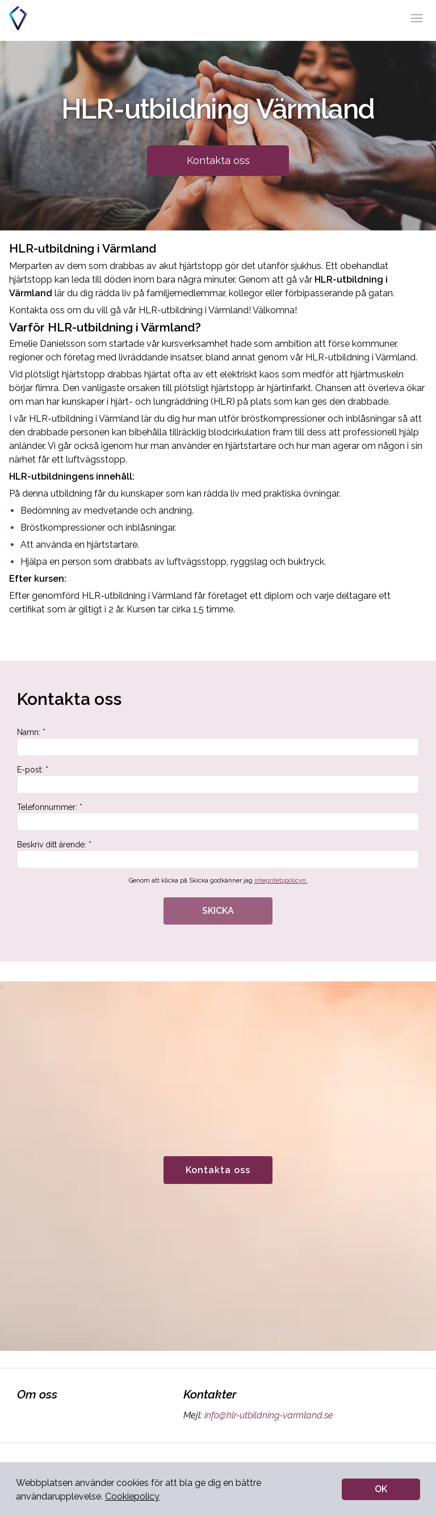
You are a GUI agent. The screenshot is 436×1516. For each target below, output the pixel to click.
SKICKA (218, 910)
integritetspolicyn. (281, 880)
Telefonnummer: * (218, 817)
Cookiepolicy (132, 1496)
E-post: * (218, 779)
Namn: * (218, 742)
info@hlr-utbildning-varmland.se (267, 1415)
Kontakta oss (218, 160)
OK (381, 1489)
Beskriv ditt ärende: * (218, 854)
